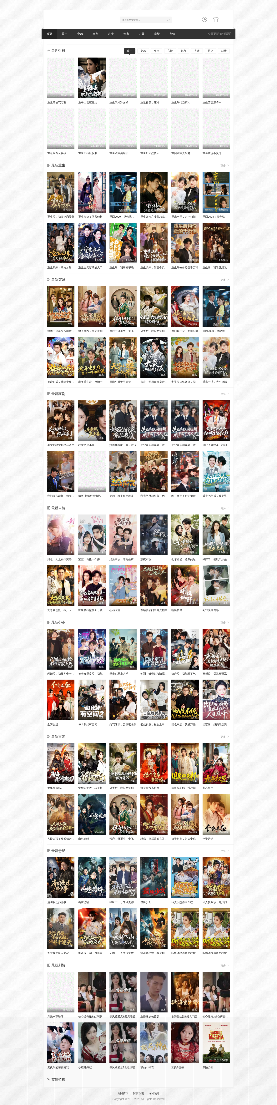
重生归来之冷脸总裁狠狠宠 (156, 216)
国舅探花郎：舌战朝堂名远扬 (188, 787)
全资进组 (52, 724)
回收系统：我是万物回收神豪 (188, 724)
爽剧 (95, 33)
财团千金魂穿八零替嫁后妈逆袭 (66, 330)
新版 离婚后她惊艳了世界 (93, 495)
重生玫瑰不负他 (212, 153)
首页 (49, 33)
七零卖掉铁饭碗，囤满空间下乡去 (191, 381)
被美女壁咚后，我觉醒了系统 (95, 673)
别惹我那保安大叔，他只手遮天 (66, 953)
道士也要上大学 (118, 673)
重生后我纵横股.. (88, 153)
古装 (141, 33)
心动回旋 (114, 610)
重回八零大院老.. (181, 153)
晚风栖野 (176, 610)
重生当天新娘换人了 (90, 267)
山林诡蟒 (83, 838)
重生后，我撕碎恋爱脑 (60, 216)
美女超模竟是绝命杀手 (60, 445)
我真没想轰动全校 (182, 902)
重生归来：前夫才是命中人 (63, 267)
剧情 (172, 33)
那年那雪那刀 (55, 787)
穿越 (80, 33)
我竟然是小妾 (86, 445)
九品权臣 (208, 787)
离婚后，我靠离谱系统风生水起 (221, 673)
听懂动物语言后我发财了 (186, 953)
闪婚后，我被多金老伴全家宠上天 (67, 673)
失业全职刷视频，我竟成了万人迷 (160, 445)
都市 (126, 33)
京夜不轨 (145, 559)
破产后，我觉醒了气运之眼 (187, 673)
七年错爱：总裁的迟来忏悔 (187, 559)
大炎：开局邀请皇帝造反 (155, 381)
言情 (111, 33)
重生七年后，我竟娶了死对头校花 (223, 495)
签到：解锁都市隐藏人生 (155, 673)
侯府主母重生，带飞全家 (124, 330)
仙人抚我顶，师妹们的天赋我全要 (223, 902)
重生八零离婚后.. (119, 153)
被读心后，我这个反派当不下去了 (67, 381)
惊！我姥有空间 (87, 724)
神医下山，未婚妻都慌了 (124, 902)
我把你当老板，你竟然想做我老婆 (67, 495)
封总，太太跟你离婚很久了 (63, 559)
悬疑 (157, 33)
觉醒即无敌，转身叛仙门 (93, 787)
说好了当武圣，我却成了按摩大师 (223, 445)
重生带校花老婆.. (57, 102)
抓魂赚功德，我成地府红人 (156, 953)
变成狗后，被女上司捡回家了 (157, 724)
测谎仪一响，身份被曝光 (93, 953)
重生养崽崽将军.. (213, 102)
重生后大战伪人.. (150, 153)
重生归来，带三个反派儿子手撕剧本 (162, 267)
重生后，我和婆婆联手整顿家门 (128, 267)
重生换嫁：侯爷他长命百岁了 (95, 216)
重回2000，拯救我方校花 (124, 216)
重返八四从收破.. (57, 153)
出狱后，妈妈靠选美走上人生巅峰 (223, 724)
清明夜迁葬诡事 (56, 902)
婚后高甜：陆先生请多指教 (125, 559)
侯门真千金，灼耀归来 (184, 330)
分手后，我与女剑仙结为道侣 (157, 330)
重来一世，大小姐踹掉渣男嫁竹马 (223, 381)
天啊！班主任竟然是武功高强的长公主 (132, 495)
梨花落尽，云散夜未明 (122, 724)
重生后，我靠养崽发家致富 (219, 267)
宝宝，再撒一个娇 (89, 559)
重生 (65, 33)
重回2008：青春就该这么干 (219, 216)
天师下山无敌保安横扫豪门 (125, 953)
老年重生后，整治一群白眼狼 (95, 381)
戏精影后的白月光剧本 (153, 610)
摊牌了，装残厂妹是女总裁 (219, 559)
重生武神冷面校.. (119, 102)
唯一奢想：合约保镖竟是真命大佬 (191, 495)
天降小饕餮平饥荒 (120, 381)
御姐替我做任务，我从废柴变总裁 (98, 610)
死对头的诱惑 (211, 610)
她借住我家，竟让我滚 (122, 445)
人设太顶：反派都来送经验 (63, 838)
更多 (225, 165)
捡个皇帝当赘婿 (149, 787)
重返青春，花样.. (150, 102)
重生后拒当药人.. (181, 102)
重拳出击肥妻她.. (88, 102)
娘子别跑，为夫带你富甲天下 (95, 330)
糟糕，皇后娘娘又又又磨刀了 (157, 838)
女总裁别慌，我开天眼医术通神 (66, 610)
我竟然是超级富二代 (152, 495)
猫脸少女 (145, 902)
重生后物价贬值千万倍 (184, 267)
